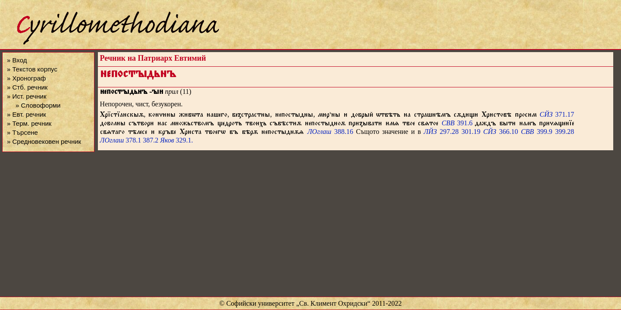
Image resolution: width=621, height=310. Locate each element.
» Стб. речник (27, 87)
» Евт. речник (26, 114)
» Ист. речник (27, 96)
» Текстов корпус (32, 69)
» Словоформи (38, 105)
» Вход (17, 60)
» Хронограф (26, 78)
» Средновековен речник (44, 141)
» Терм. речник (29, 123)
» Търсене (22, 132)
